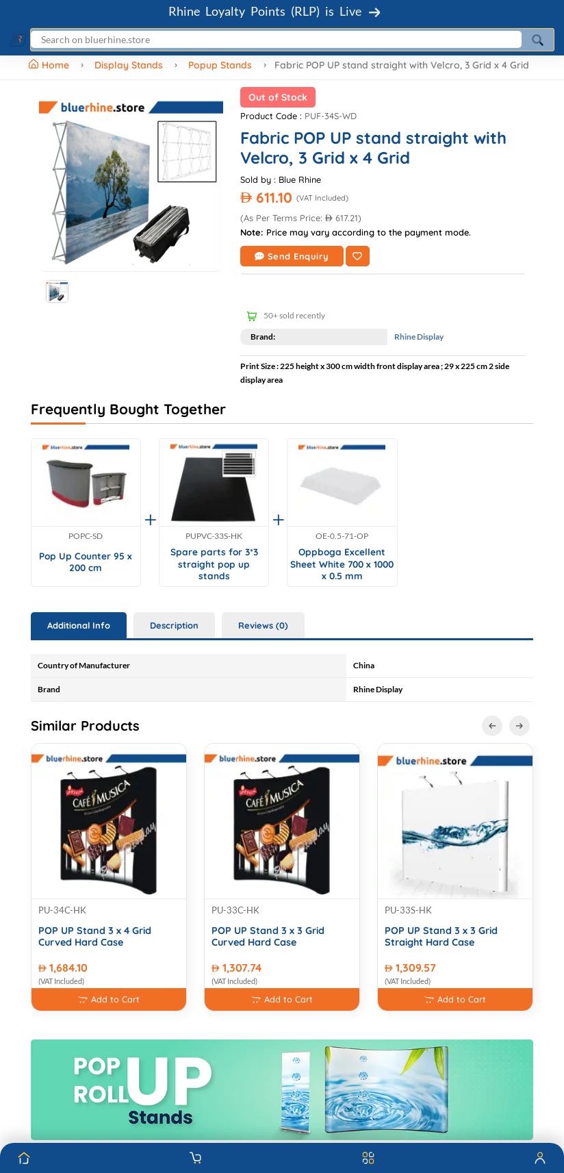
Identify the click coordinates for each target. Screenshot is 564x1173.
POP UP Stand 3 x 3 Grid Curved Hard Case (268, 936)
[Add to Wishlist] (358, 256)
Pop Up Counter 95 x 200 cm (85, 562)
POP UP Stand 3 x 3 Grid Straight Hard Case (441, 936)
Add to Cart (109, 999)
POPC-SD (85, 536)
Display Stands (128, 65)
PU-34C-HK (62, 910)
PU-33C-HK (235, 910)
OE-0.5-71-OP (342, 536)
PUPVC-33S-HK (213, 536)
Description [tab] (174, 625)
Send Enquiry (292, 256)
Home (50, 65)
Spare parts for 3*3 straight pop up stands (214, 563)
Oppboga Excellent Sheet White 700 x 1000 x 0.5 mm (342, 563)
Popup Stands (220, 65)
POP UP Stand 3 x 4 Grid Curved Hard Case (94, 936)
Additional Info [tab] (78, 625)
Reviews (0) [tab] (263, 625)
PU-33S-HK (408, 910)
